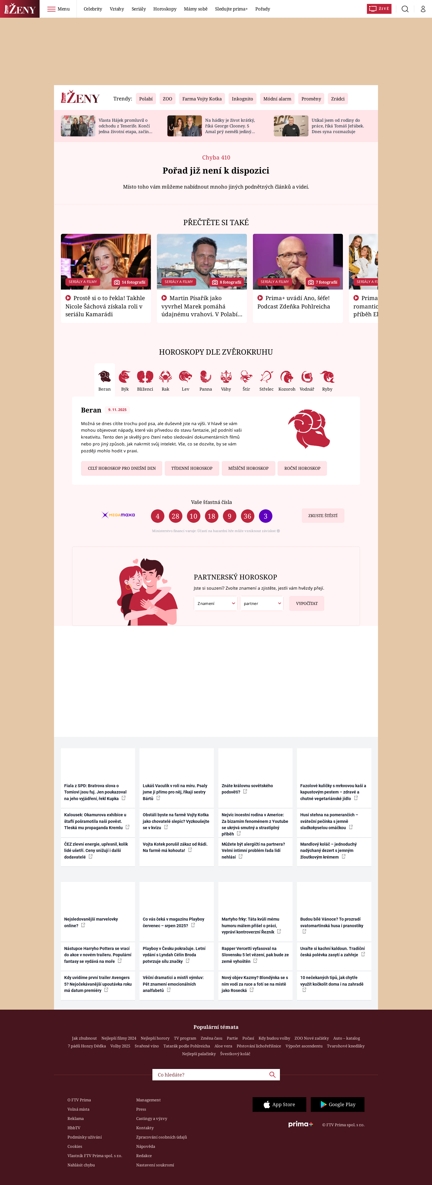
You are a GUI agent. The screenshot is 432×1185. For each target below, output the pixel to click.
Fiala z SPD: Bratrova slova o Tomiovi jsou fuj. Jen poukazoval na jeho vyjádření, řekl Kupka (95, 792)
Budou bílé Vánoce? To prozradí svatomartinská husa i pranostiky (331, 925)
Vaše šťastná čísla (211, 502)
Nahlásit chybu (81, 1165)
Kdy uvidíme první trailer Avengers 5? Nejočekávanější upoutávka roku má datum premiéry (98, 984)
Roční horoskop (302, 468)
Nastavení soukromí (155, 1165)
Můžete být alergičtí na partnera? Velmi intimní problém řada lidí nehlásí (253, 850)
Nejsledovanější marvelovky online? (91, 922)
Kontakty (145, 1127)
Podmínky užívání (85, 1137)
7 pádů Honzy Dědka (87, 1046)
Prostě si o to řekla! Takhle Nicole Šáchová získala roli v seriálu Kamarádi (105, 306)
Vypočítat (303, 601)
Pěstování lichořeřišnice (259, 1046)
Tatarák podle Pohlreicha (187, 1046)
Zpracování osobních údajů (161, 1137)
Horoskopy (164, 9)
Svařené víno (147, 1046)
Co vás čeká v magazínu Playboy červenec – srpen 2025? (173, 922)
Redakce (144, 1155)
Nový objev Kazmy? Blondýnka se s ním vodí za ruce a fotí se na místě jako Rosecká (255, 984)
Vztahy (117, 9)
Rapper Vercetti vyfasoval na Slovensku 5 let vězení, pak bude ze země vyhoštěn (255, 955)
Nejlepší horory (155, 1038)
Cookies (75, 1146)
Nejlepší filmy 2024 (118, 1038)
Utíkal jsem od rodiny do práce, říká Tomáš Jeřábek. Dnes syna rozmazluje (338, 125)
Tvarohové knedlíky (345, 1046)
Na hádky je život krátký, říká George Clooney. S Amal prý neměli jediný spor (230, 128)
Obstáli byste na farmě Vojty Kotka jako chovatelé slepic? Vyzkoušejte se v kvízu (176, 821)
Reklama (76, 1118)
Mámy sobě (195, 9)
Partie (232, 1038)
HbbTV (74, 1127)
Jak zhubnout (84, 1038)
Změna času (211, 1038)
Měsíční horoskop (248, 468)
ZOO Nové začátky (312, 1038)
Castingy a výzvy (151, 1118)
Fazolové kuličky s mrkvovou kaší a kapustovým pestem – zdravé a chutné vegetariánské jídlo (333, 792)
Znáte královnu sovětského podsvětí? (247, 788)
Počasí (248, 1038)
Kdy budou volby (274, 1038)
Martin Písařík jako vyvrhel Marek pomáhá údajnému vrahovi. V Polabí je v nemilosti (199, 310)
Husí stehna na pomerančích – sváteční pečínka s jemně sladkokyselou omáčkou (329, 821)
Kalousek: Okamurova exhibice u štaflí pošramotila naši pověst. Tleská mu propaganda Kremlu (97, 821)
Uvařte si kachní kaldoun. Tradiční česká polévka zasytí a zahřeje (332, 951)
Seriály (139, 9)
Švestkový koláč (235, 1053)
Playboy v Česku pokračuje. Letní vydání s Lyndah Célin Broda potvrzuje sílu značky (174, 955)
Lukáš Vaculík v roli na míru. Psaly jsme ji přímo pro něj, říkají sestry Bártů (175, 792)
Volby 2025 (120, 1046)
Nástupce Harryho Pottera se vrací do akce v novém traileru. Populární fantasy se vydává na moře (97, 955)
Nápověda (145, 1146)
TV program (185, 1038)
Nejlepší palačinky (199, 1053)
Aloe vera (223, 1046)
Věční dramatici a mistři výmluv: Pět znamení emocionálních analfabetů (173, 984)
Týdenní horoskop (191, 468)
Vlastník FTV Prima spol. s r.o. (95, 1155)
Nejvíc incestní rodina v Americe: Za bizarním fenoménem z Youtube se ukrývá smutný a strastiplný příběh (255, 824)
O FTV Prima (79, 1100)
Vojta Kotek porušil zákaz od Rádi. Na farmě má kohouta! (175, 847)
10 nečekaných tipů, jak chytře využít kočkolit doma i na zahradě (332, 983)
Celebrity (93, 9)
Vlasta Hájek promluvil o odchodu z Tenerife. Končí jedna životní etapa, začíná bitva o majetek (125, 128)
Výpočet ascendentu (304, 1046)
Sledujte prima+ (231, 9)
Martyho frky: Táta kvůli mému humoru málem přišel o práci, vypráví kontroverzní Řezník (251, 925)
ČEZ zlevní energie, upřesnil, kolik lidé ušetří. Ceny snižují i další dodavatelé (96, 850)
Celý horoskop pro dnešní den (122, 468)
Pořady (262, 9)
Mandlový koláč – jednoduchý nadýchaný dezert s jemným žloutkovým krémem (328, 850)
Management (148, 1100)
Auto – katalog (346, 1038)
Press (141, 1109)
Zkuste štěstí (323, 515)
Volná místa (78, 1109)
